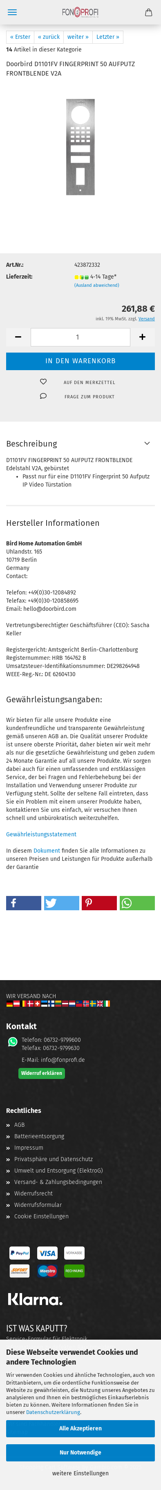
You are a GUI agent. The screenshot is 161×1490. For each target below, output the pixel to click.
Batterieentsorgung (39, 1136)
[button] (18, 337)
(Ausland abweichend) (96, 285)
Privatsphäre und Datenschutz (53, 1159)
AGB (19, 1124)
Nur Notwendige (80, 1452)
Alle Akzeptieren (80, 1428)
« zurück (49, 37)
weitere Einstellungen (80, 1473)
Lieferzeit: (19, 276)
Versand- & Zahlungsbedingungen (58, 1182)
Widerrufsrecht (33, 1193)
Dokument (47, 850)
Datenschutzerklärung (53, 1412)
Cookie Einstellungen (41, 1216)
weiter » (78, 37)
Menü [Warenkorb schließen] (12, 12)
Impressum (28, 1147)
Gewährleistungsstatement (41, 834)
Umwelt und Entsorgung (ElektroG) (58, 1170)
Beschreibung (31, 444)
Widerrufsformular (38, 1205)
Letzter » (107, 37)
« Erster (20, 37)
